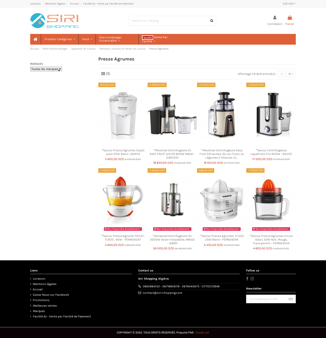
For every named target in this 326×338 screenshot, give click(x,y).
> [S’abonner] (290, 299)
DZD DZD (289, 3)
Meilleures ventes (45, 306)
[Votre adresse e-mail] (265, 299)
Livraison (35, 3)
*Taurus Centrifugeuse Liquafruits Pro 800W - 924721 (271, 152)
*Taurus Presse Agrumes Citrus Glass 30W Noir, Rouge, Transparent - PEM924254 (271, 239)
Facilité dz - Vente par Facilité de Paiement (108, 3)
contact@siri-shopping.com (162, 293)
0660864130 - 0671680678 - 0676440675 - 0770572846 (181, 286)
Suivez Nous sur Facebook (51, 295)
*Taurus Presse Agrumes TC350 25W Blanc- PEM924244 (222, 237)
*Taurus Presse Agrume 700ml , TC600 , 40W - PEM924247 (123, 237)
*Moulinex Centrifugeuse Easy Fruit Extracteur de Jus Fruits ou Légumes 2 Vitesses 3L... (221, 154)
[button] (59, 39)
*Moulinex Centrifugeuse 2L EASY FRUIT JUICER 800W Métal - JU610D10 (172, 154)
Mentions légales (55, 3)
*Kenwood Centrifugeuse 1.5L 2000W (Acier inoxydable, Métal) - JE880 (172, 239)
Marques (36, 63)
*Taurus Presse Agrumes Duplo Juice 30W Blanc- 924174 (123, 152)
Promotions (41, 300)
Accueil (74, 3)
